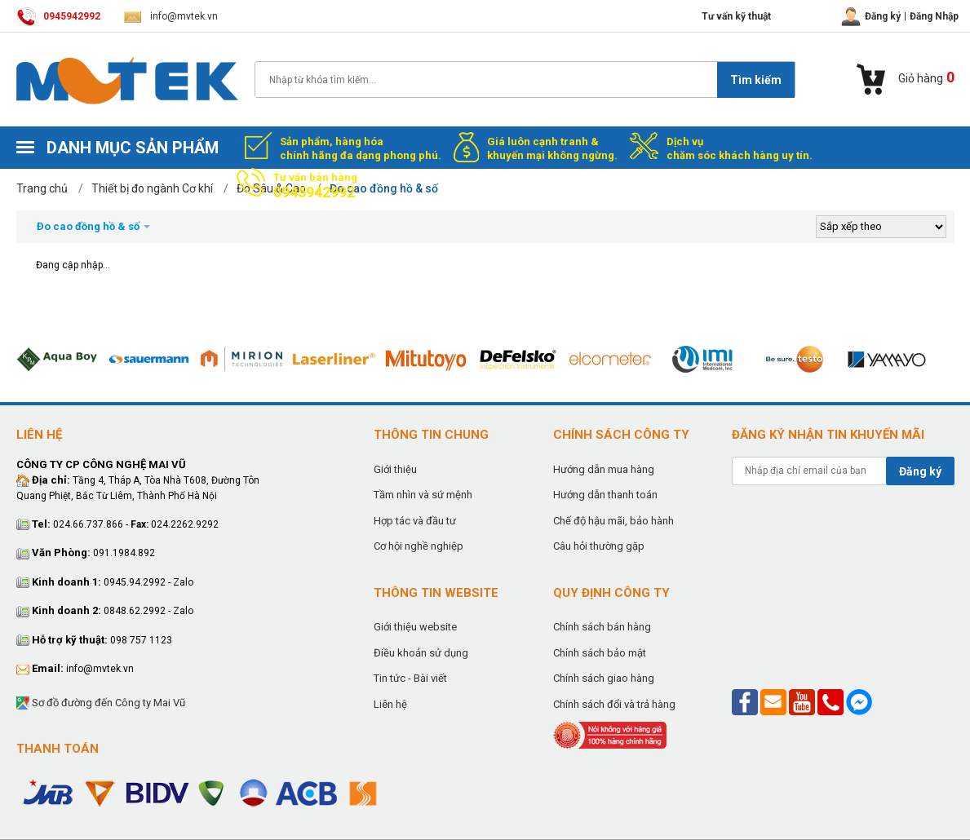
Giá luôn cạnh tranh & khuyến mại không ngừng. (552, 148)
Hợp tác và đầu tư (415, 521)
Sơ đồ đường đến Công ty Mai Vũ (100, 703)
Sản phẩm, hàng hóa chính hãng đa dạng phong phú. (360, 148)
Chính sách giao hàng (603, 678)
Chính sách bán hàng (602, 627)
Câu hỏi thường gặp (598, 546)
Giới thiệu (395, 469)
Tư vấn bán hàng (315, 186)
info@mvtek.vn (171, 16)
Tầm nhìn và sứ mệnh (423, 495)
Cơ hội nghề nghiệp (418, 546)
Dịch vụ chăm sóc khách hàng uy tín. (740, 148)
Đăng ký (920, 471)
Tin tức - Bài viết (410, 678)
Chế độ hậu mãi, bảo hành (613, 521)
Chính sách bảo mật (599, 653)
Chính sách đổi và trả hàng (614, 704)
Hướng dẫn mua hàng (603, 469)
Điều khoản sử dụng (421, 653)
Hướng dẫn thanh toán (605, 495)
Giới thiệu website (415, 627)
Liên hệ (390, 704)
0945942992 (58, 16)
